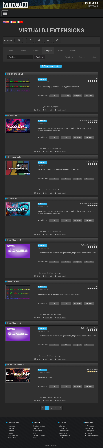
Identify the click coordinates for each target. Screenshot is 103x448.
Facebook (89, 426)
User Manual (38, 431)
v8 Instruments (14, 157)
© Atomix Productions (51, 445)
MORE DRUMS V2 (15, 74)
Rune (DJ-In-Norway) (90, 120)
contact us (63, 428)
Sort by (69, 57)
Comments (48, 110)
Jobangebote (64, 431)
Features (11, 431)
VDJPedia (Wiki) (39, 435)
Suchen (39, 57)
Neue (11, 51)
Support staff (93, 162)
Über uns (62, 426)
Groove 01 (12, 199)
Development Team (90, 245)
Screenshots (12, 438)
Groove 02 (12, 116)
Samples (48, 51)
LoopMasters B (14, 240)
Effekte (36, 51)
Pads (60, 51)
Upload (94, 57)
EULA (61, 438)
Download (11, 426)
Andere (73, 51)
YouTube (89, 428)
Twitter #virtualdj (92, 435)
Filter (82, 57)
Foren (35, 438)
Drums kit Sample (15, 365)
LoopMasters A (14, 323)
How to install (61, 110)
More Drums (13, 282)
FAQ (34, 433)
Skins (23, 51)
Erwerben (11, 428)
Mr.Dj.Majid (93, 369)
